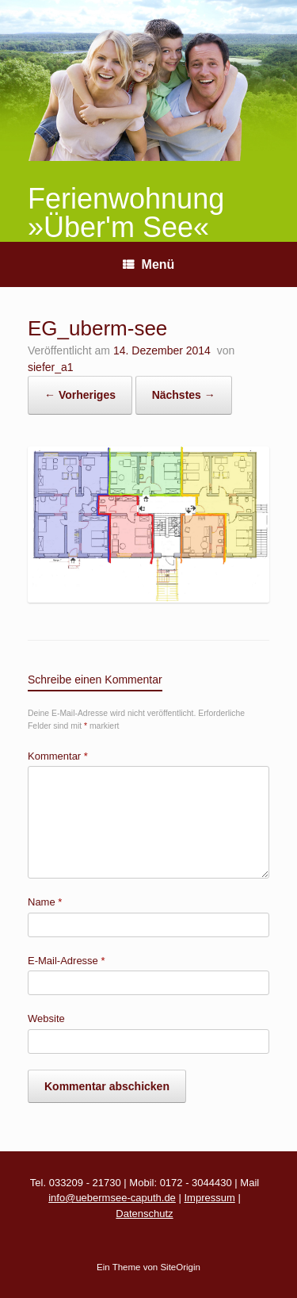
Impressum (209, 1198)
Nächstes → (183, 395)
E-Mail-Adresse (66, 961)
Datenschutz (144, 1214)
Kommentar (58, 756)
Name (45, 902)
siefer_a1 (51, 367)
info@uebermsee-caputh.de (112, 1198)
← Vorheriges (80, 395)
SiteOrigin (180, 1267)
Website (46, 1018)
